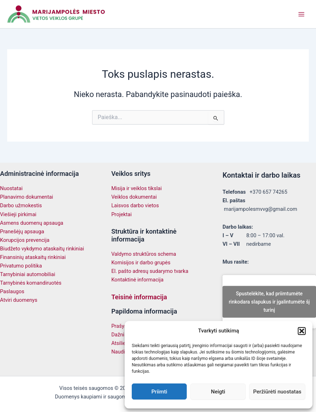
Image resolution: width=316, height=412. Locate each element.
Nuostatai (11, 188)
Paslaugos (12, 291)
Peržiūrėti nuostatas (277, 391)
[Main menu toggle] (301, 14)
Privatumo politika (21, 266)
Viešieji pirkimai (18, 214)
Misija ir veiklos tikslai (136, 188)
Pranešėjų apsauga (22, 231)
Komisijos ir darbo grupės (141, 262)
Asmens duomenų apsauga (31, 223)
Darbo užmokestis (21, 205)
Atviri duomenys (18, 300)
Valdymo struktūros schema (143, 254)
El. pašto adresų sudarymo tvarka (150, 271)
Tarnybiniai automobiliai (27, 274)
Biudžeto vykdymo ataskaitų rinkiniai (42, 248)
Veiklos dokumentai (134, 197)
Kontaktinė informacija (137, 279)
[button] (301, 331)
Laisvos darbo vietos (135, 205)
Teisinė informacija (139, 297)
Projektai (121, 214)
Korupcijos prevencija (25, 240)
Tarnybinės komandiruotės (30, 283)
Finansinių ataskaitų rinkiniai (33, 257)
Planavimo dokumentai (26, 197)
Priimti (159, 391)
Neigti (218, 391)
